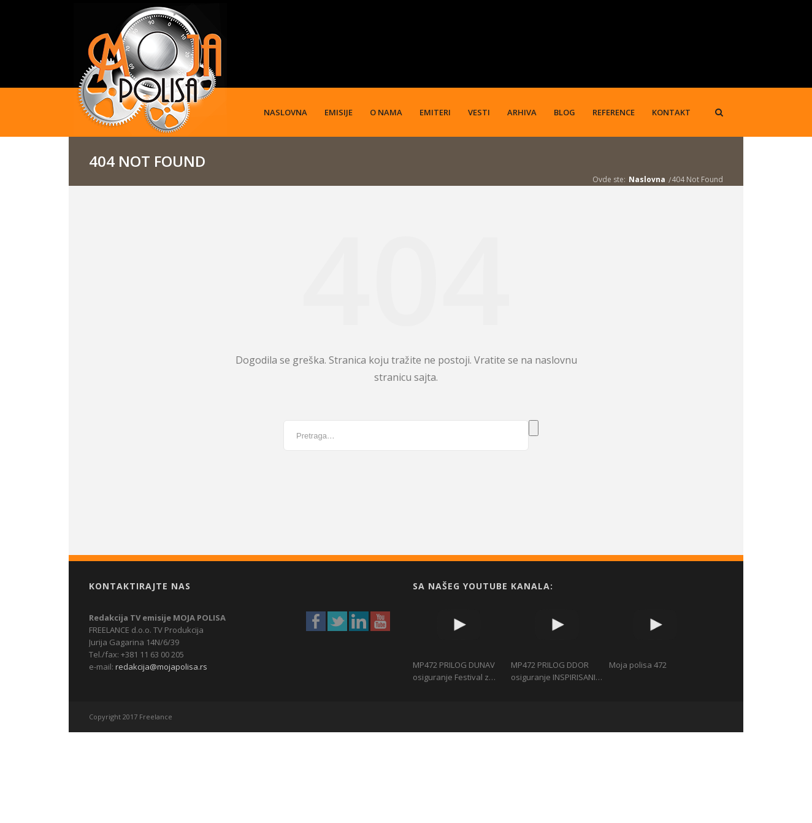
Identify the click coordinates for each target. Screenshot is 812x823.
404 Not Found (697, 179)
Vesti (479, 112)
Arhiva (522, 112)
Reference (613, 112)
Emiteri (435, 112)
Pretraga (533, 428)
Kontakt (671, 112)
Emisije (338, 112)
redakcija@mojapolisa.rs (161, 666)
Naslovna (285, 112)
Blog (564, 112)
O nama (386, 112)
